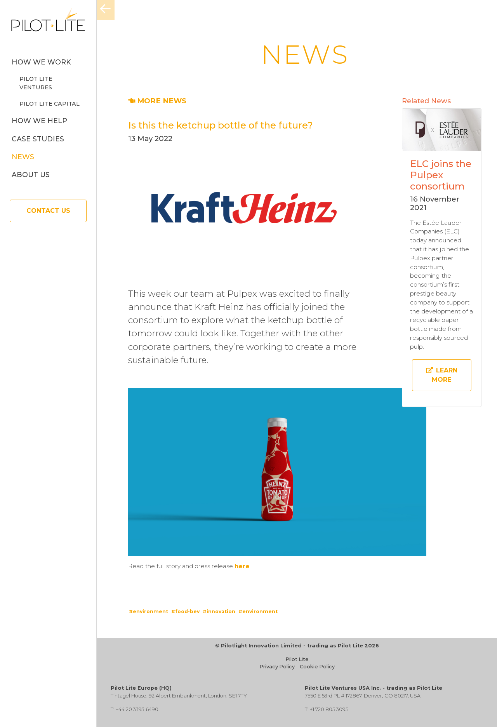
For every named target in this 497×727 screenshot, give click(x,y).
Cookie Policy (317, 667)
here (242, 566)
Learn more (441, 375)
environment (150, 611)
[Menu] (106, 10)
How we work (41, 62)
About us (31, 174)
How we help (39, 121)
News (23, 157)
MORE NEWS (157, 100)
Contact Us (48, 210)
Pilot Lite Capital (49, 103)
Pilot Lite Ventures (35, 83)
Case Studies (38, 139)
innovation (221, 611)
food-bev (187, 611)
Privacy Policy (277, 667)
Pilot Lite (297, 659)
